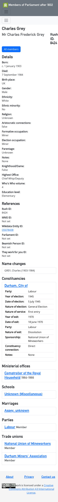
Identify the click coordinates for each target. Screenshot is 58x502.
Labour (9, 427)
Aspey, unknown (16, 410)
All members (11, 49)
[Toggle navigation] (6, 12)
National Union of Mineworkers (27, 443)
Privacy (29, 477)
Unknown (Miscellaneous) (23, 394)
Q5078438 (7, 230)
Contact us (48, 477)
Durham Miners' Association (25, 456)
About (9, 477)
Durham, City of (16, 285)
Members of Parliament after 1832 (28, 5)
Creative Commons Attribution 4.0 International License (31, 489)
